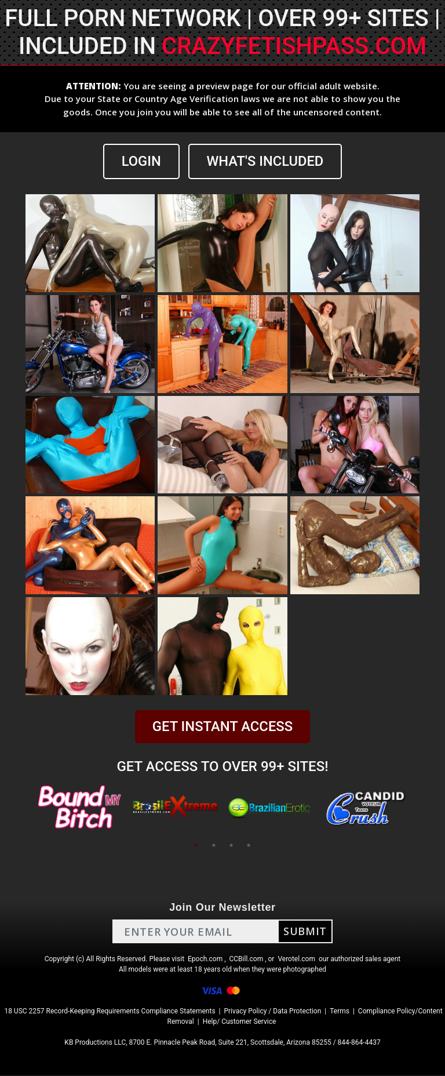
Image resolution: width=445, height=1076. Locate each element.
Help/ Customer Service (239, 1022)
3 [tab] (231, 846)
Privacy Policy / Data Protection (272, 1012)
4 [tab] (248, 846)
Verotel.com (296, 959)
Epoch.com (205, 959)
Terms (339, 1012)
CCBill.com (246, 959)
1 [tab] (196, 846)
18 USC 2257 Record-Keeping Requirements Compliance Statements (109, 1012)
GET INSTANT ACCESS (222, 727)
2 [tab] (214, 846)
